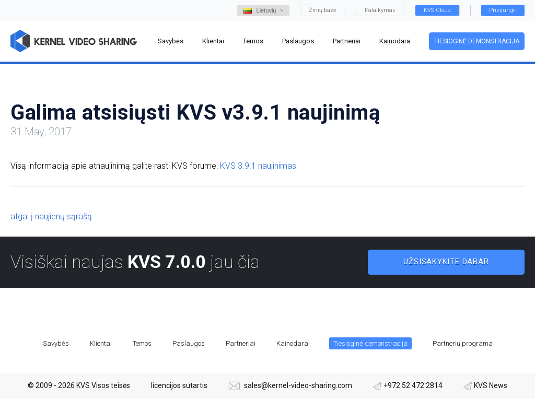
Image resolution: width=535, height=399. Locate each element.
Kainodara (292, 343)
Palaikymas (380, 10)
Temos (142, 343)
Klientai (101, 343)
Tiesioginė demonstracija (476, 41)
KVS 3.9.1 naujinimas (258, 166)
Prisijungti (503, 10)
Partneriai (240, 343)
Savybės (56, 343)
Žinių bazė (322, 10)
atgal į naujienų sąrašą (51, 216)
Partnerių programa (463, 343)
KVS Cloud (437, 10)
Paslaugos (188, 343)
